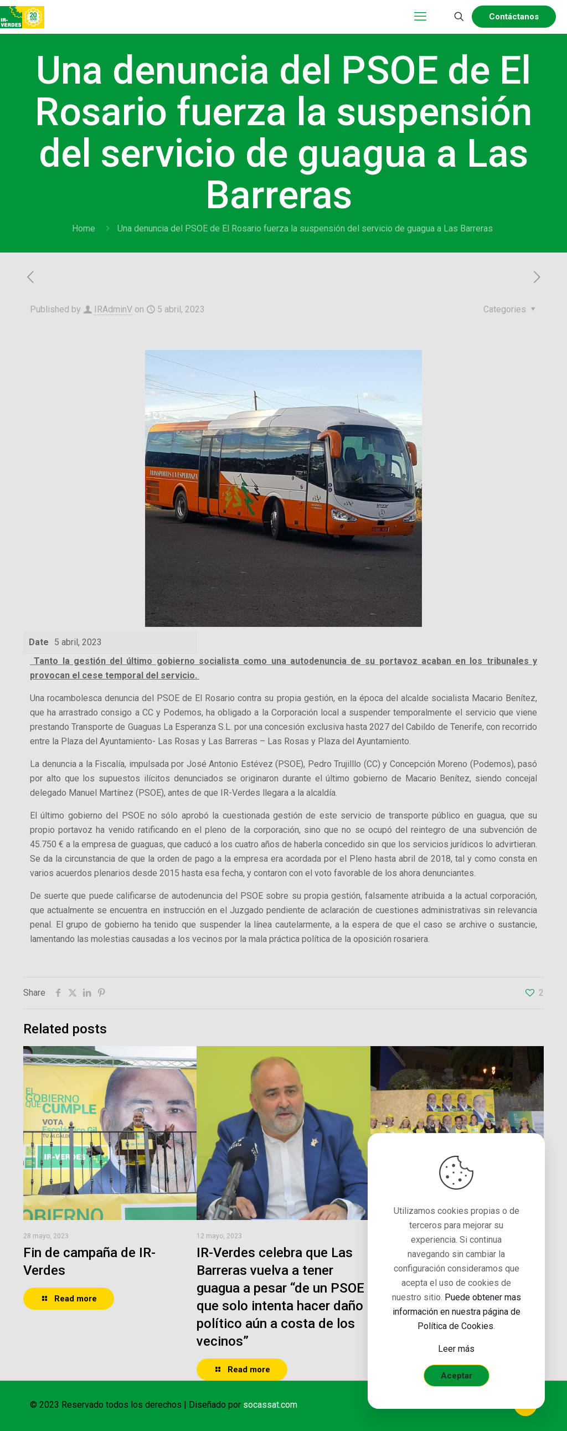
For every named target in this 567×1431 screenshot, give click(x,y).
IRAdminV (113, 309)
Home (83, 228)
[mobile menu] (420, 16)
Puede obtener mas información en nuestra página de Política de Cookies (457, 1311)
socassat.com (270, 1404)
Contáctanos (514, 17)
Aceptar (456, 1376)
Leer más (456, 1349)
